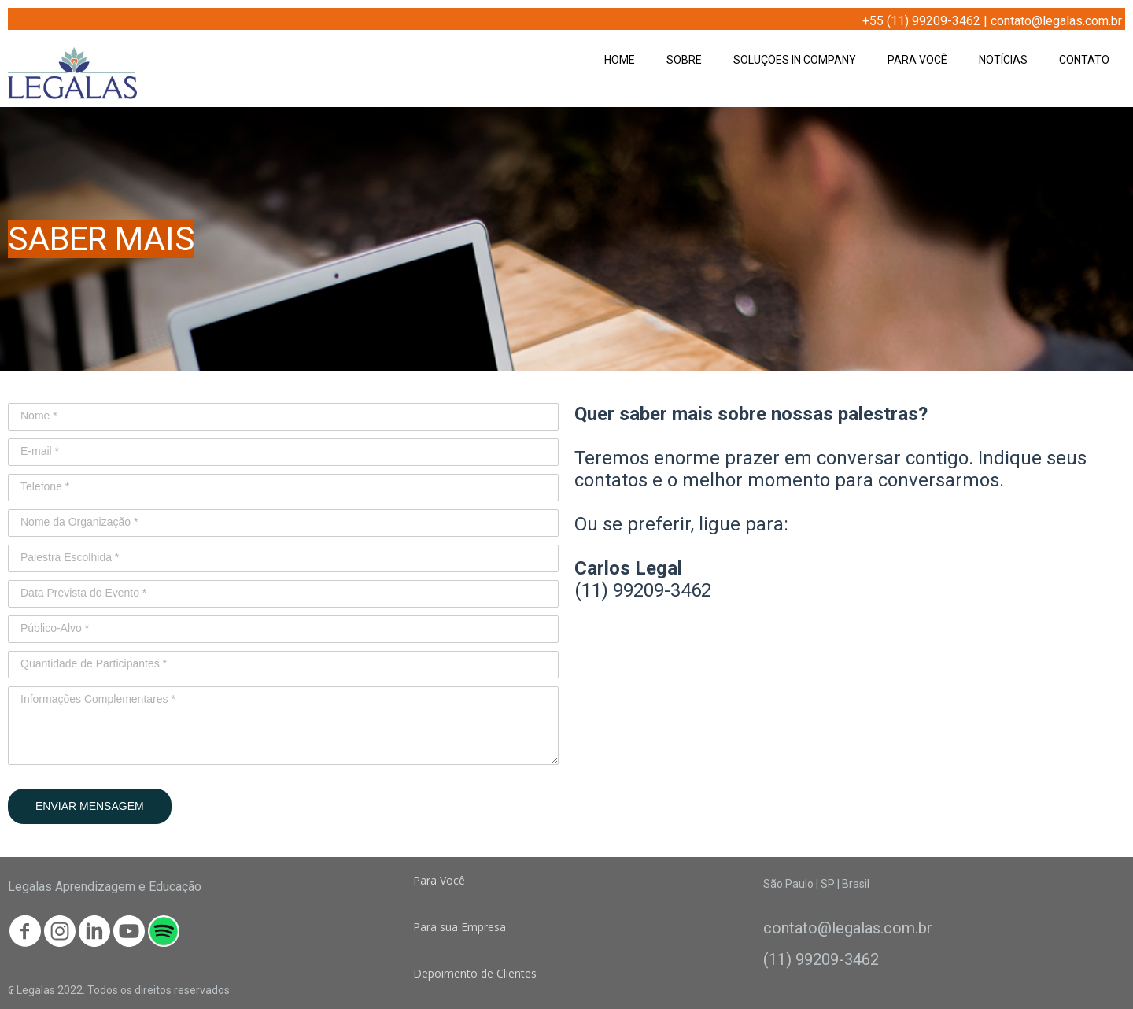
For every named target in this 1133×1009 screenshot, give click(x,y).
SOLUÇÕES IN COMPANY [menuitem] (794, 60)
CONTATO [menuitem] (1084, 60)
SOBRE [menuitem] (684, 60)
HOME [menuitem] (619, 60)
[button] (439, 880)
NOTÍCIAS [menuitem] (1003, 60)
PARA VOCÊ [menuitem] (917, 60)
